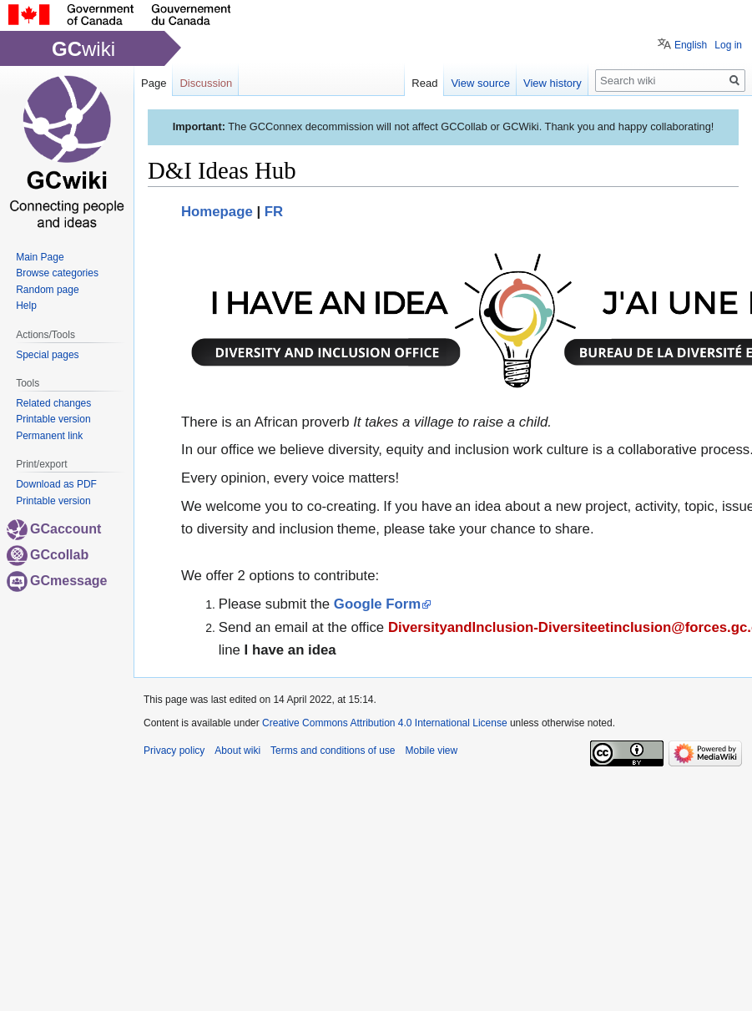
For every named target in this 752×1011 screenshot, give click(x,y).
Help (26, 305)
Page (153, 83)
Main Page (39, 257)
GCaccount (54, 529)
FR (274, 212)
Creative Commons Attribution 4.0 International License (384, 723)
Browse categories (57, 273)
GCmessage (57, 581)
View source (480, 83)
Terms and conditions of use (332, 750)
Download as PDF (56, 484)
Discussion (205, 83)
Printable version (53, 419)
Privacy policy (174, 750)
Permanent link (49, 436)
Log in (728, 45)
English (690, 45)
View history (552, 83)
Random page (47, 290)
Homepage (217, 212)
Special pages (47, 355)
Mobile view (431, 750)
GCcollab (47, 555)
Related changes (53, 403)
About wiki (237, 750)
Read (424, 83)
